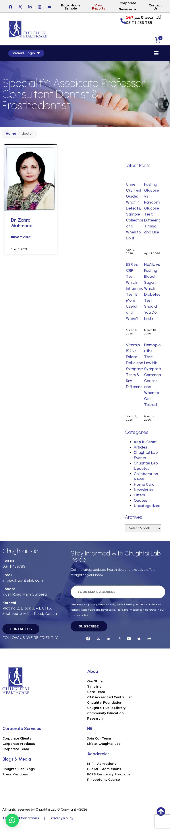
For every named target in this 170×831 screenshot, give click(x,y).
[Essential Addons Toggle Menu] (155, 53)
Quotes (140, 500)
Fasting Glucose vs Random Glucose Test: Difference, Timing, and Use (154, 208)
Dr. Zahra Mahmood (22, 222)
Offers (139, 495)
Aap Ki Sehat (145, 442)
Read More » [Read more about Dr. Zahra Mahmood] (21, 236)
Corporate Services (128, 6)
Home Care (144, 484)
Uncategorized (147, 506)
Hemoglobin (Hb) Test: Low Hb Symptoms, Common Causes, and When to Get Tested (155, 374)
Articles (140, 447)
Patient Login (27, 53)
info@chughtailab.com (22, 580)
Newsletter (144, 490)
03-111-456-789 (139, 23)
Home (11, 133)
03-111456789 (13, 566)
